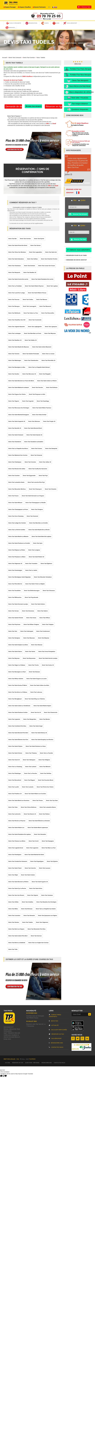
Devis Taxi (53, 1023)
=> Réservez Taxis (84, 7)
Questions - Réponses (32, 1064)
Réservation (31, 23)
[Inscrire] (89, 1016)
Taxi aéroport (55, 1040)
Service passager (84, 45)
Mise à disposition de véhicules (78, 94)
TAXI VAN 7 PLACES (77, 100)
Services (11, 29)
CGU (17, 1061)
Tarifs (45, 23)
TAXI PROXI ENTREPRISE (78, 88)
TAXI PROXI (32, 1061)
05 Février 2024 (31, 1015)
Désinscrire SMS (56, 1045)
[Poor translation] (4, 1078)
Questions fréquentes (77, 111)
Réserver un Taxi (56, 1036)
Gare (56, 23)
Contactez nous (56, 1049)
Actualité (54, 1027)
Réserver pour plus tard (76, 257)
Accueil (61, 45)
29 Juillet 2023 (31, 1023)
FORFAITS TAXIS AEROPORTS (78, 252)
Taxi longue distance (78, 106)
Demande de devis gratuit (76, 262)
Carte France (71, 45)
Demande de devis (14, 108)
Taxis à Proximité (13, 23)
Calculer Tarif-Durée (58, 1031)
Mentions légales (10, 1061)
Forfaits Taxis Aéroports (34, 108)
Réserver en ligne (54, 108)
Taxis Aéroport (70, 23)
